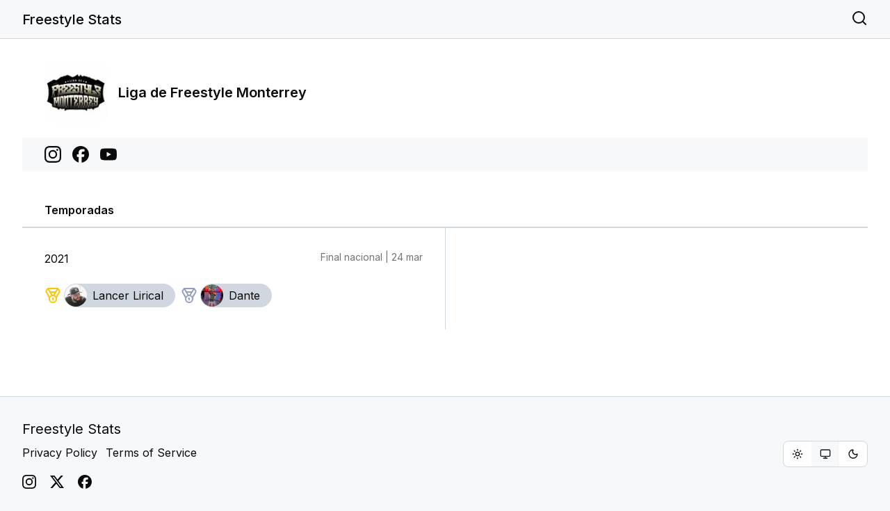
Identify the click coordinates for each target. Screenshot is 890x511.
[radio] (797, 454)
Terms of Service (151, 453)
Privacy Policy (59, 453)
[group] (825, 454)
